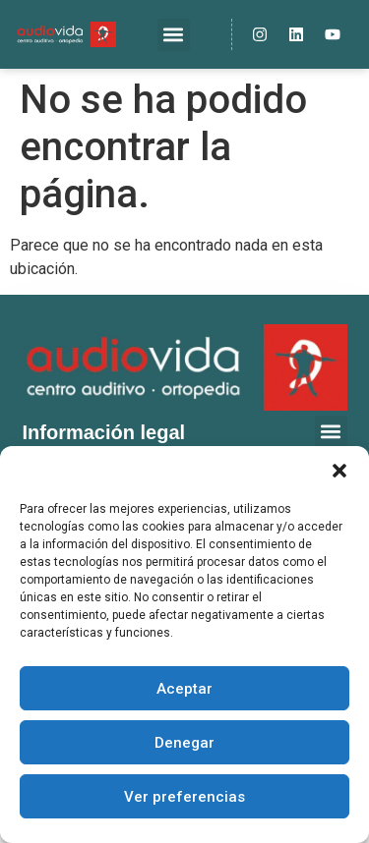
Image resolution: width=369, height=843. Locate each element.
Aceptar (184, 689)
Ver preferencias (184, 797)
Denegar (184, 743)
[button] (339, 470)
